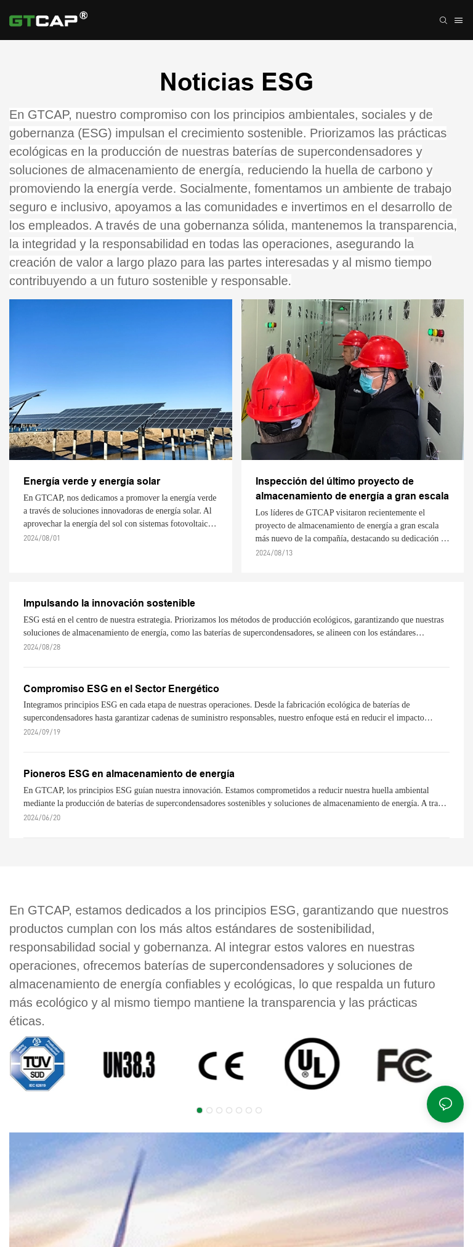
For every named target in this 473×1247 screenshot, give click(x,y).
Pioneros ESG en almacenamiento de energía (129, 774)
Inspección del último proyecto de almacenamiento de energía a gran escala (352, 488)
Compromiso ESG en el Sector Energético (121, 689)
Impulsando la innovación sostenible (109, 603)
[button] (199, 1110)
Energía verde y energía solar (91, 481)
